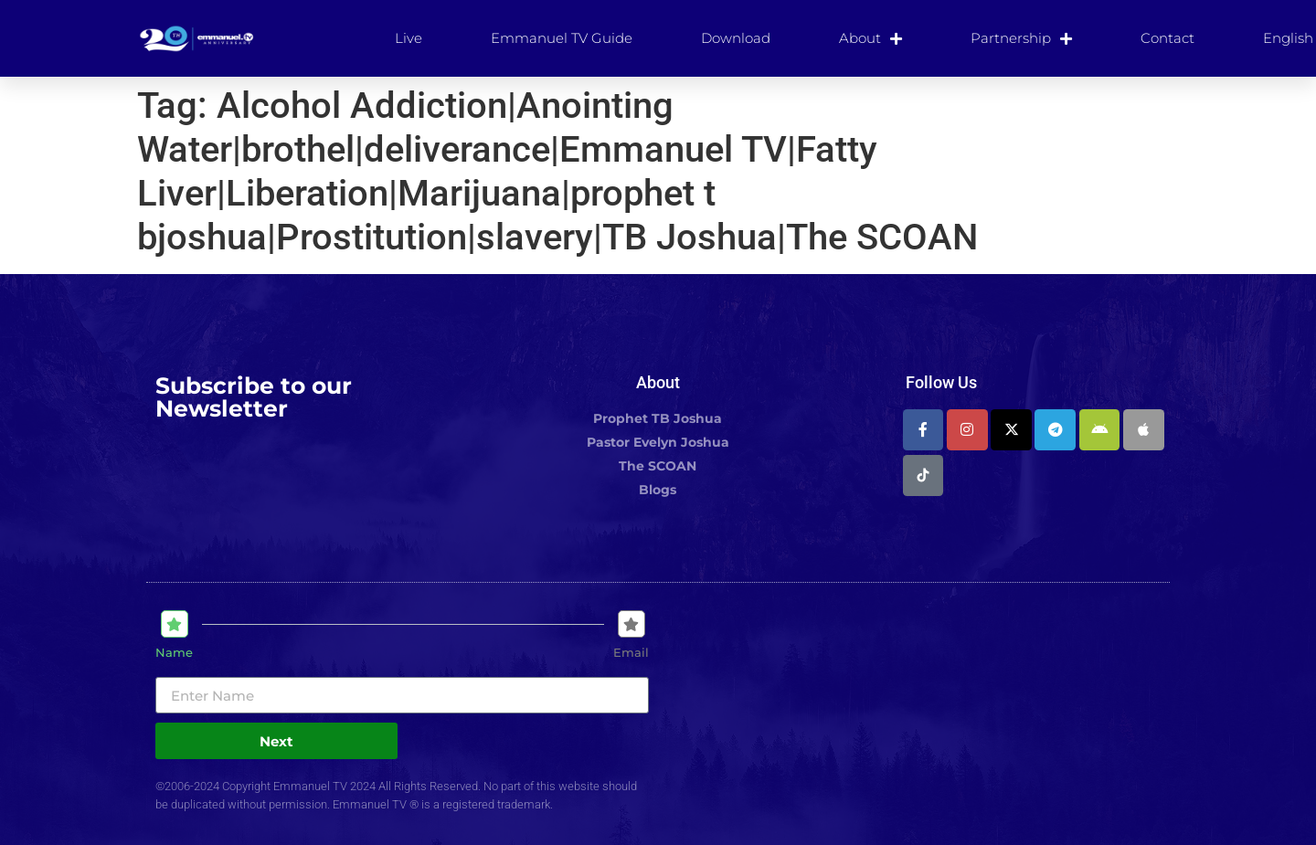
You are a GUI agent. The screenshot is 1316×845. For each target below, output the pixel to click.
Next (276, 741)
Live (408, 38)
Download (735, 38)
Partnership (1021, 38)
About (870, 38)
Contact (1167, 38)
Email (631, 653)
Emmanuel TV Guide (561, 38)
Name (174, 653)
